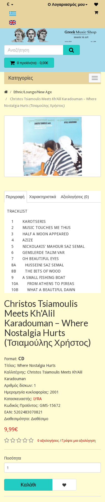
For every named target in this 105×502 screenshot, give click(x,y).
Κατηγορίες (20, 78)
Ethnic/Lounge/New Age (33, 92)
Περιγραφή (15, 197)
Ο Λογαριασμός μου (68, 4)
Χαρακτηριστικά (42, 197)
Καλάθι (28, 485)
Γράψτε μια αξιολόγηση (79, 441)
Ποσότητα (12, 458)
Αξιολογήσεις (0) (75, 197)
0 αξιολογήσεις (48, 441)
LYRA (37, 399)
